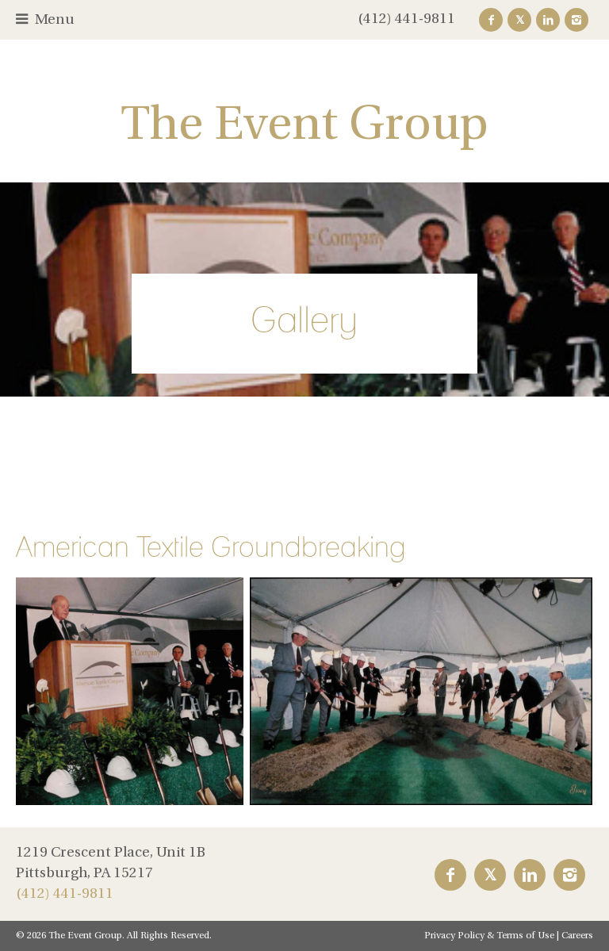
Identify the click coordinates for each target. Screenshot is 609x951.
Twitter (519, 20)
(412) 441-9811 (406, 19)
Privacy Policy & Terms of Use (489, 936)
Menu (55, 20)
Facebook (491, 20)
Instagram (576, 20)
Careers (577, 936)
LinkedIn (548, 20)
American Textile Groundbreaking (211, 546)
